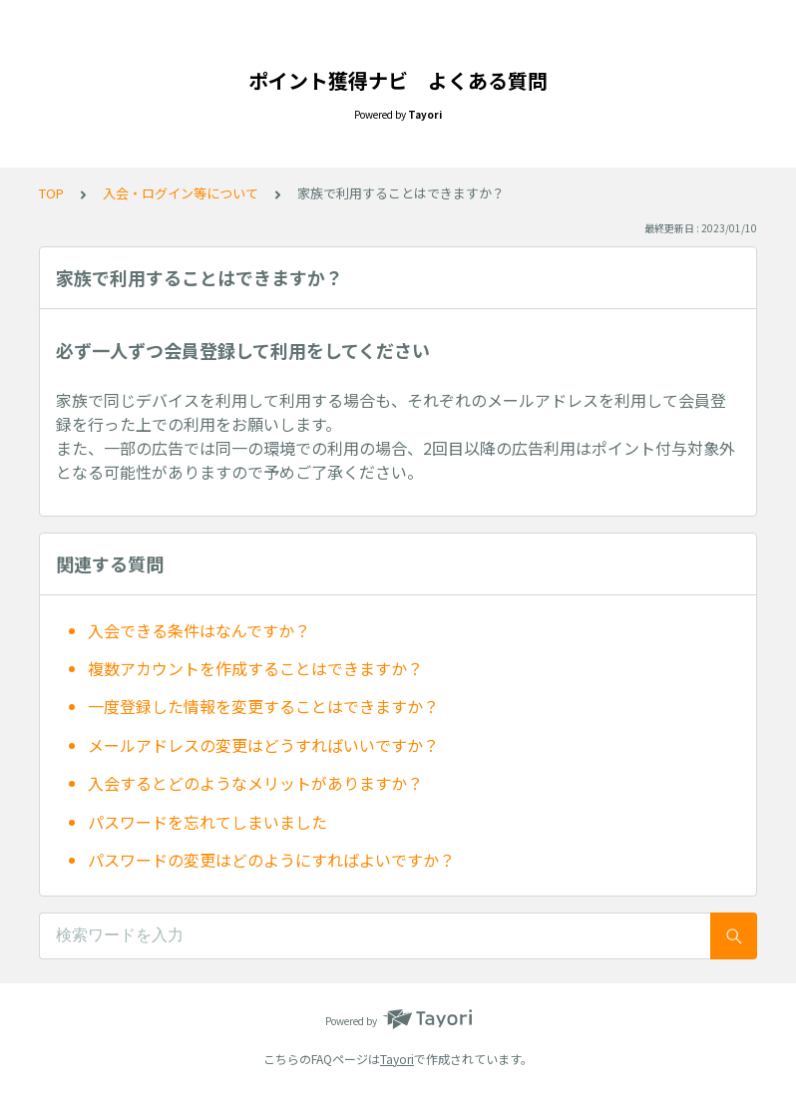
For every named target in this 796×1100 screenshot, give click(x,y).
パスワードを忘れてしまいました (207, 822)
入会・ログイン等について (180, 192)
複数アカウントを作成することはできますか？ (255, 668)
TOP (51, 192)
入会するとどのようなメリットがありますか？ (255, 783)
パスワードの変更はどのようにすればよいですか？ (271, 860)
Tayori (397, 1058)
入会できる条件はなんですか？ (199, 630)
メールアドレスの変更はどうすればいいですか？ (263, 745)
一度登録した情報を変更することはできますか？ (263, 706)
